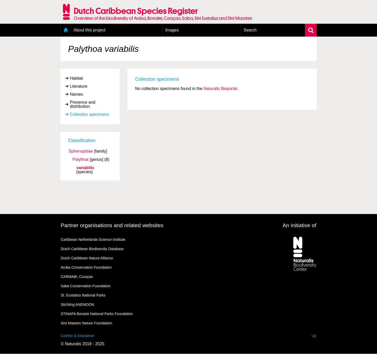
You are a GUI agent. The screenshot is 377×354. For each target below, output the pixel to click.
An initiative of (299, 225)
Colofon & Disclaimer (78, 336)
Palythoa (80, 160)
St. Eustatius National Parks (83, 295)
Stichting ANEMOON (77, 304)
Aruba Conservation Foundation (86, 267)
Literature (78, 86)
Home (66, 30)
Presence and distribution (82, 104)
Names (76, 94)
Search (250, 30)
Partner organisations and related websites (112, 225)
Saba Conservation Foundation (86, 286)
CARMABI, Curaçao (77, 277)
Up (314, 336)
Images (171, 30)
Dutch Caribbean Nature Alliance (87, 258)
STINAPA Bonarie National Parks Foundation (97, 314)
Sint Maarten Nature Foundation (86, 323)
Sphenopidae (81, 151)
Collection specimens (89, 114)
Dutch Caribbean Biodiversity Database (92, 249)
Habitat (76, 78)
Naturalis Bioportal (220, 88)
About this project (89, 30)
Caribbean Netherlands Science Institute (93, 239)
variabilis (85, 168)
